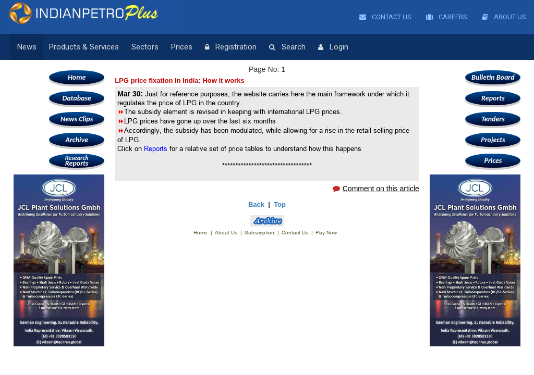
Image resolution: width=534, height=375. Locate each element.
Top (280, 204)
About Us (504, 17)
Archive (76, 139)
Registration (231, 47)
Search (287, 47)
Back (256, 204)
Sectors (145, 47)
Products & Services (84, 47)
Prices (181, 47)
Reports (76, 161)
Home (77, 77)
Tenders (493, 119)
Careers (446, 17)
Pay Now (326, 232)
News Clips (76, 119)
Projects (493, 139)
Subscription (259, 232)
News (27, 47)
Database (76, 98)
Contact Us (385, 17)
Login (333, 47)
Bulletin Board (493, 77)
